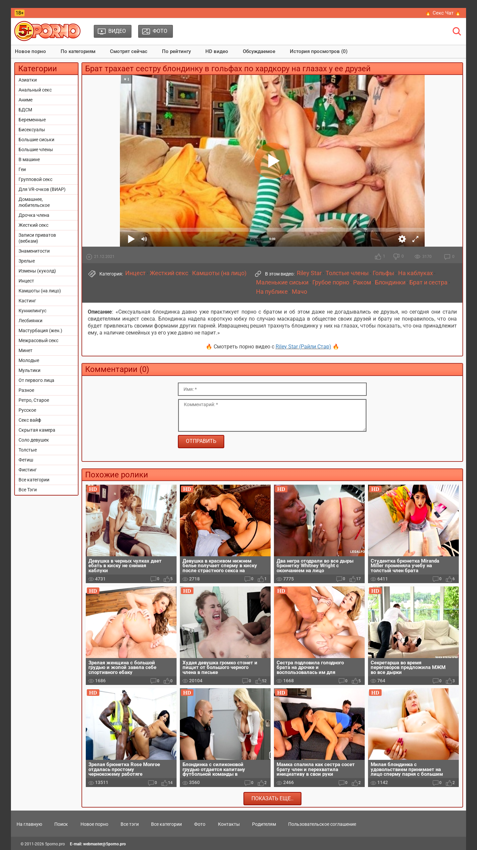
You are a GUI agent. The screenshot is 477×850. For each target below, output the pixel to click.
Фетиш (26, 459)
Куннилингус (32, 310)
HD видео (216, 51)
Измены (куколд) (37, 270)
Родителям (264, 824)
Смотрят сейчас (128, 51)
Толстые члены (347, 273)
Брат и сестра (428, 282)
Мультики (29, 370)
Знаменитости (34, 251)
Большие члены (36, 149)
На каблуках (415, 273)
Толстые (28, 450)
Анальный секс (35, 89)
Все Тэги (28, 489)
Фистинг (28, 469)
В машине (29, 159)
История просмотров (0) (318, 51)
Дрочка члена (34, 215)
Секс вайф (30, 420)
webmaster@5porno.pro (104, 844)
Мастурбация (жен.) (40, 330)
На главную (29, 824)
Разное (26, 390)
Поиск (61, 824)
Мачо (299, 291)
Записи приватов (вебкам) (37, 238)
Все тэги (130, 824)
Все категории (34, 479)
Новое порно (30, 51)
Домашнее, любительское (34, 202)
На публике (272, 291)
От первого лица (36, 380)
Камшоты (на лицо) (40, 290)
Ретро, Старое (34, 400)
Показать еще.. (272, 798)
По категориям (78, 51)
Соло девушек (34, 440)
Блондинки (390, 282)
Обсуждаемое (259, 51)
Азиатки (28, 80)
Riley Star (309, 273)
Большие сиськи (36, 139)
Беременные (32, 119)
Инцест (26, 280)
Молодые (29, 360)
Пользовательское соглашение (322, 824)
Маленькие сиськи (282, 282)
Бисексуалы (32, 129)
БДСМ (25, 109)
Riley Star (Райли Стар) (303, 346)
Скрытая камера (37, 430)
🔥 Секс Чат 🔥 (443, 13)
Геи (22, 169)
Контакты (229, 824)
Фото (199, 824)
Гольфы (383, 273)
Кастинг (27, 300)
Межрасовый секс (38, 340)
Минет (25, 350)
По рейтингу (176, 51)
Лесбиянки (30, 320)
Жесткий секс (33, 225)
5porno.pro (55, 844)
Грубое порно (330, 282)
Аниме (25, 99)
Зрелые (27, 261)
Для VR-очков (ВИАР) (42, 189)
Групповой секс (35, 179)
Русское (27, 410)
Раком (362, 282)
